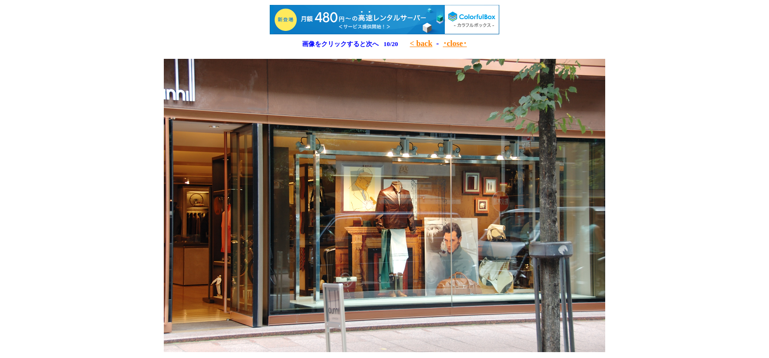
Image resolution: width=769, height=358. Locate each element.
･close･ (455, 43)
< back (421, 43)
